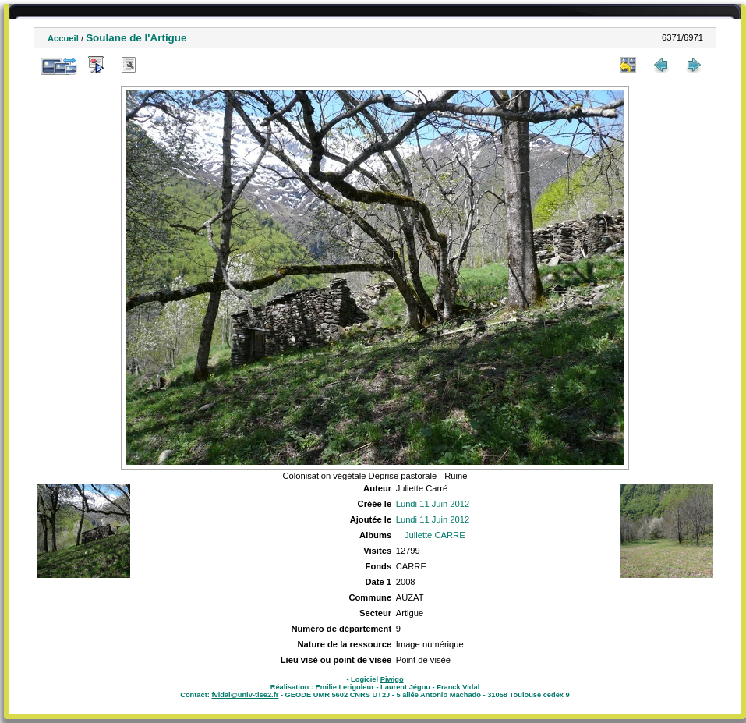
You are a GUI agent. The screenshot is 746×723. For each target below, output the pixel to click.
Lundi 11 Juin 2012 (433, 504)
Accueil (63, 38)
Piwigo (392, 679)
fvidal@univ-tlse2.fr (244, 695)
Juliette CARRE (435, 535)
